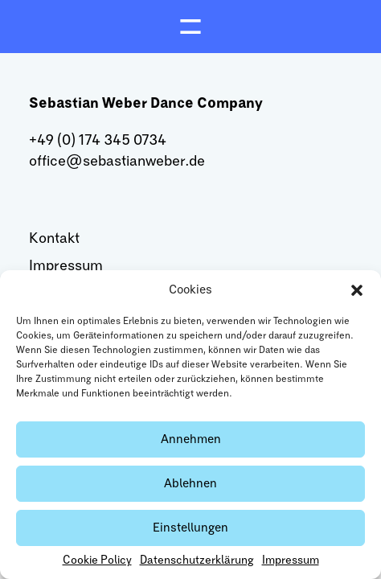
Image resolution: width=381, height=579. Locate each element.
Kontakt (54, 239)
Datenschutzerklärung (197, 560)
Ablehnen (190, 484)
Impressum (290, 560)
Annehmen (191, 439)
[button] (357, 290)
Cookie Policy (97, 560)
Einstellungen (190, 528)
